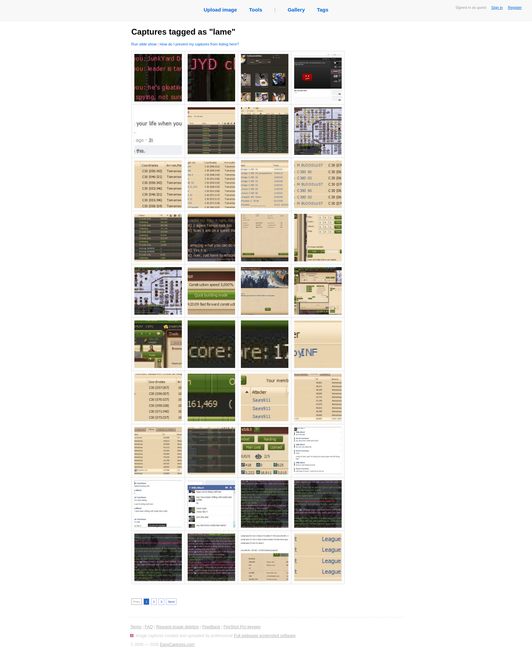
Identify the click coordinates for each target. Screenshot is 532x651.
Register (515, 7)
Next (171, 601)
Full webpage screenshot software (265, 635)
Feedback (211, 627)
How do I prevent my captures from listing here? (199, 44)
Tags (322, 10)
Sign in (497, 7)
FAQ (149, 627)
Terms (135, 627)
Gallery (296, 10)
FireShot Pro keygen (242, 627)
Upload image (220, 10)
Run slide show (144, 44)
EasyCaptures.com (177, 644)
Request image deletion (177, 627)
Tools (255, 10)
